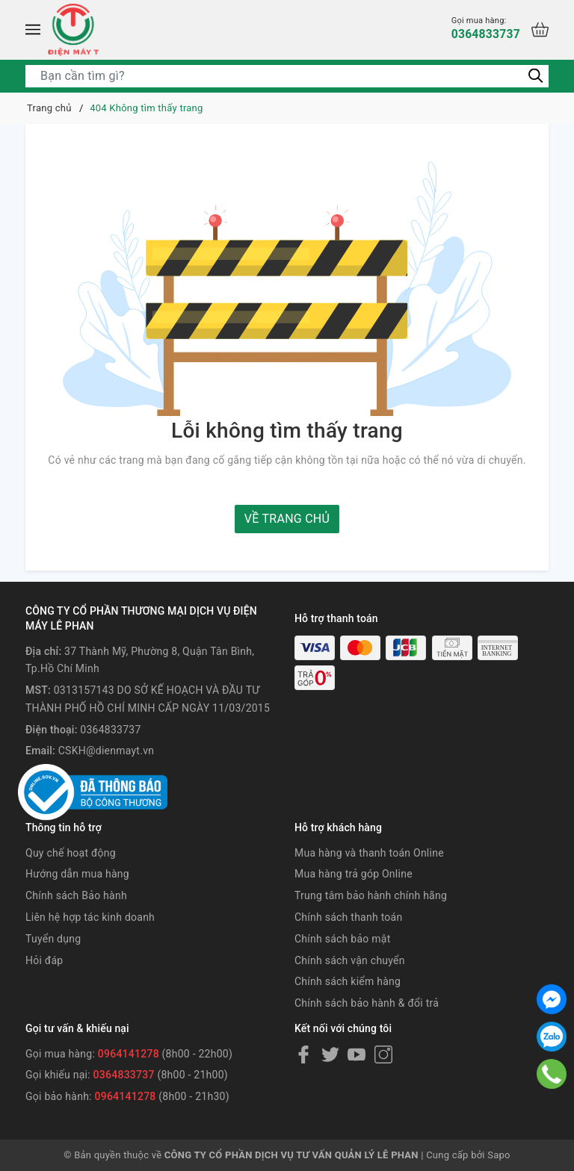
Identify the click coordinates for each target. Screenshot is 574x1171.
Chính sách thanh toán (348, 917)
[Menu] (32, 30)
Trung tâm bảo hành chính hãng (370, 895)
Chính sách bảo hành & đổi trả (366, 1003)
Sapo (498, 1155)
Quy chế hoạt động (70, 853)
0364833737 (485, 28)
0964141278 (128, 1054)
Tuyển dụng (53, 939)
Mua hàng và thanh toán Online (369, 853)
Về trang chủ (287, 519)
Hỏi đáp (44, 960)
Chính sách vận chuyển (349, 960)
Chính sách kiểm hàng (347, 981)
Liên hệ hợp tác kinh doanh (90, 917)
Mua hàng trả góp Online (353, 874)
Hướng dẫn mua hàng (77, 874)
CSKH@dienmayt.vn (106, 751)
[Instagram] (383, 1054)
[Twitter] (330, 1054)
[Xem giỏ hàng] (540, 29)
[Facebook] (303, 1054)
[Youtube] (356, 1054)
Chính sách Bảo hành (76, 895)
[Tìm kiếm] (535, 75)
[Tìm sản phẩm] (287, 76)
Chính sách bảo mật (342, 939)
